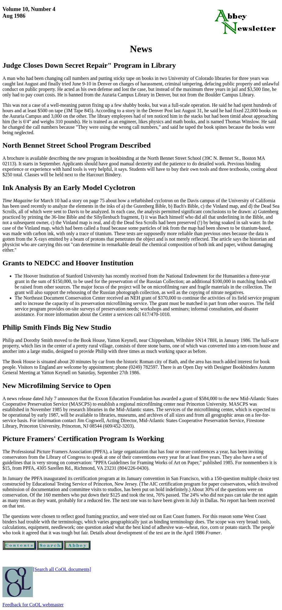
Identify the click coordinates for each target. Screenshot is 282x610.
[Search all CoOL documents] (62, 569)
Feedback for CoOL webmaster (33, 604)
